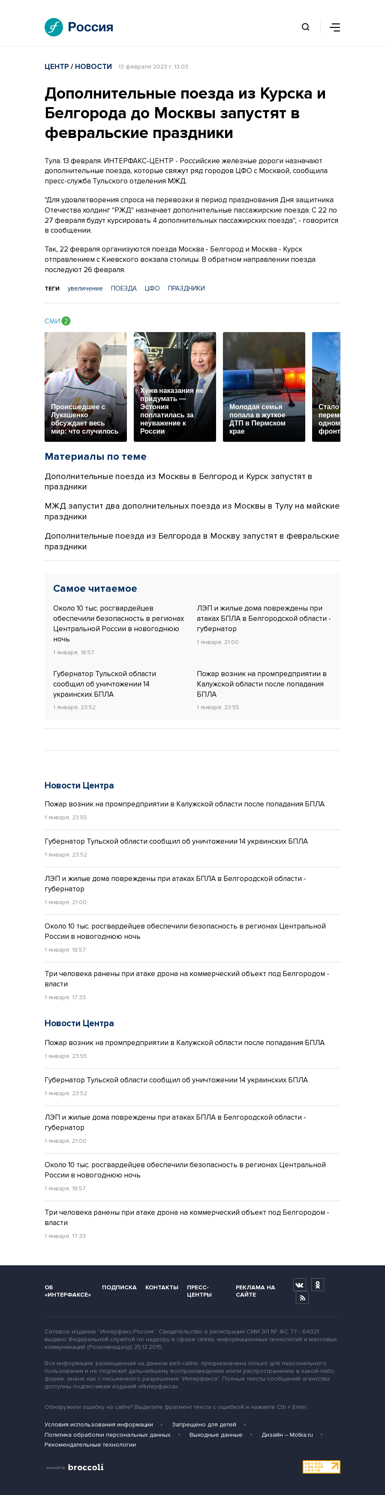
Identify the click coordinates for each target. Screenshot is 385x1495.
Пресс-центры (199, 1291)
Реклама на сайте (255, 1291)
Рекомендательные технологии (90, 1444)
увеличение (85, 288)
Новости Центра (79, 785)
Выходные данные (216, 1434)
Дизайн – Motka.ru (287, 1434)
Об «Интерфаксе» (68, 1291)
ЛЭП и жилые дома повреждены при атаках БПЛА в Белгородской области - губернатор (264, 618)
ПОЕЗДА (124, 288)
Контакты (161, 1287)
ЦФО (152, 288)
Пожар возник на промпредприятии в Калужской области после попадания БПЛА (262, 684)
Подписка (119, 1287)
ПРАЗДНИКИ (186, 288)
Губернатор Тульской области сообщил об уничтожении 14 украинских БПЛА (104, 684)
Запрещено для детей (204, 1424)
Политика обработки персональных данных (108, 1434)
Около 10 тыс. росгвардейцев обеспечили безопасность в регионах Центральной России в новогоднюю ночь (118, 623)
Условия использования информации (99, 1424)
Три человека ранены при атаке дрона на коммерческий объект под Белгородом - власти (187, 979)
